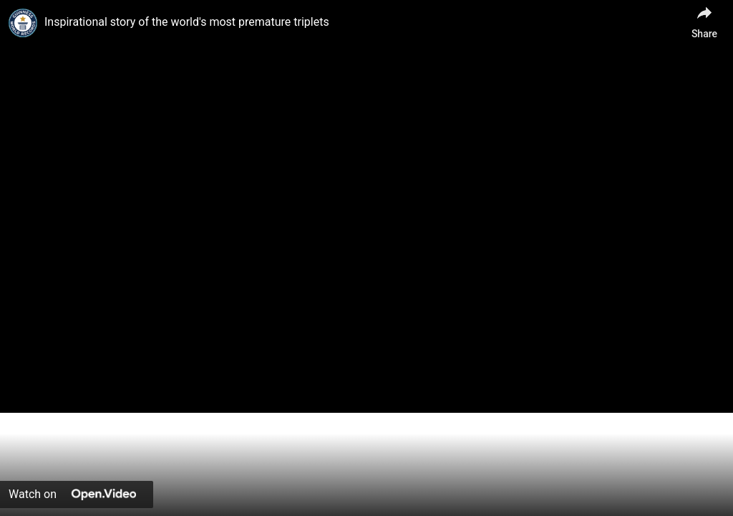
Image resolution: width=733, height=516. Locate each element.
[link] (23, 23)
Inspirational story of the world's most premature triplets (186, 22)
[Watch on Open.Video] (76, 494)
